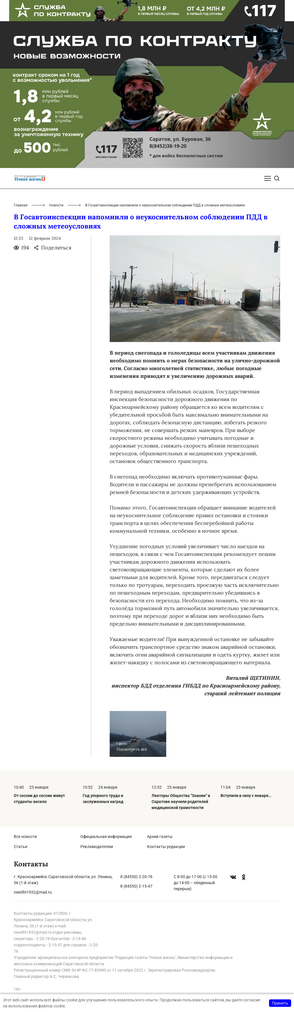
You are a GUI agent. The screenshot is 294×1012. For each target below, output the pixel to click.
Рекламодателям (96, 846)
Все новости (25, 836)
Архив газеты (160, 836)
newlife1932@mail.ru (33, 892)
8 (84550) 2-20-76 (136, 876)
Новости (56, 205)
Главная (21, 205)
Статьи (20, 846)
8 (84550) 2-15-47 (136, 886)
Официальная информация (106, 836)
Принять (280, 1003)
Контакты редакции (166, 846)
